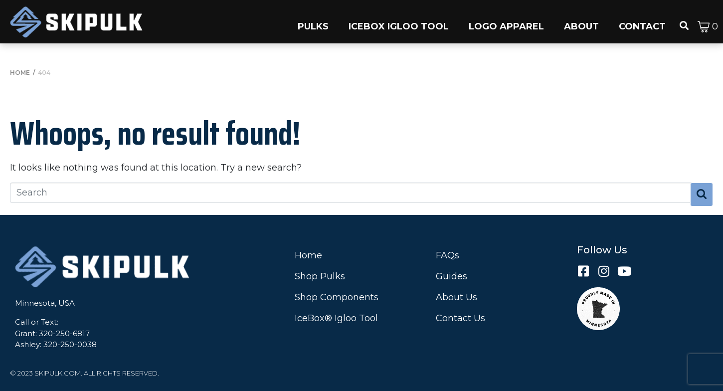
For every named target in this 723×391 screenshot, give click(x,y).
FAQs (447, 255)
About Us (456, 297)
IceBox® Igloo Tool (336, 318)
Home (308, 255)
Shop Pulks (320, 276)
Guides (451, 276)
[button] (313, 21)
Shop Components (336, 297)
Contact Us (460, 318)
